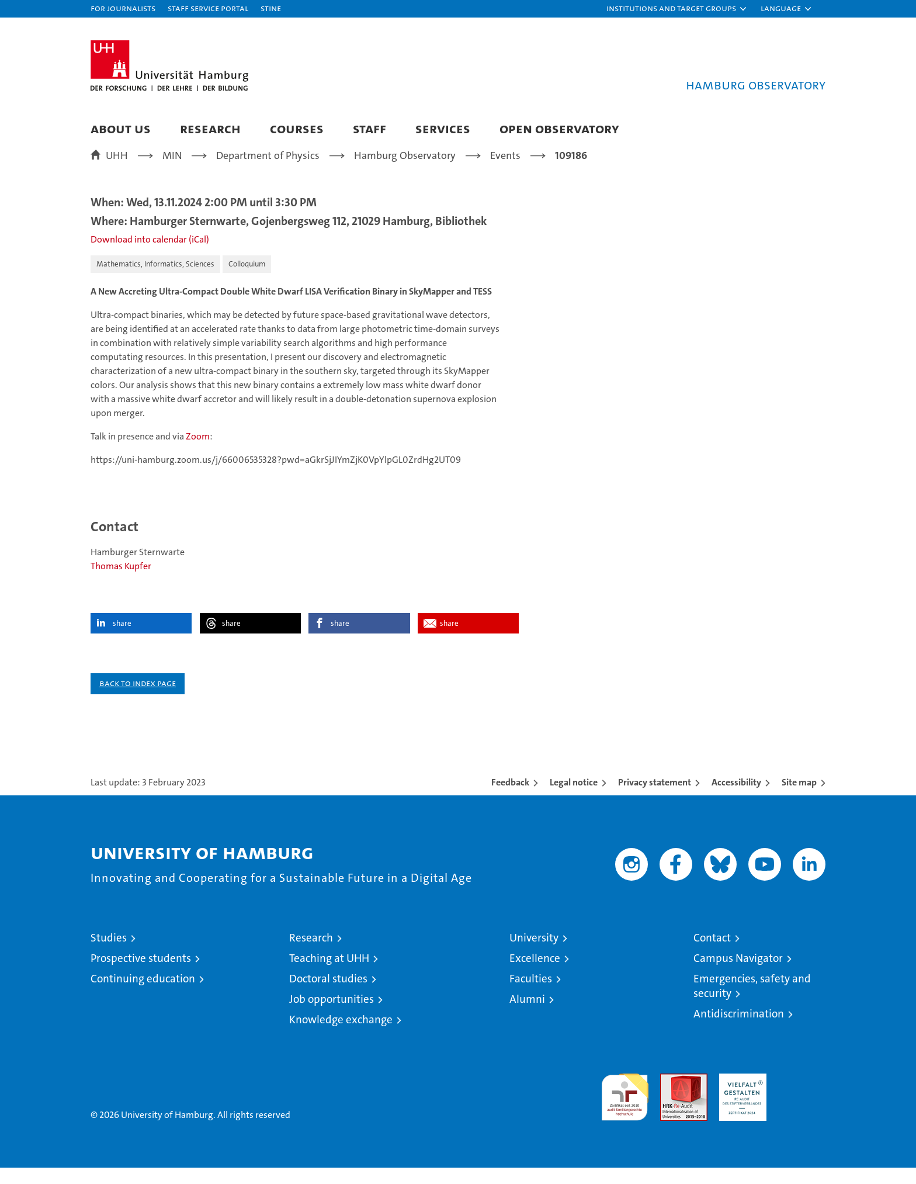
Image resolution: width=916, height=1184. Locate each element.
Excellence (534, 974)
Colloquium (246, 280)
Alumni (527, 1015)
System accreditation (801, 1102)
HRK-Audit (740, 1096)
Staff (369, 128)
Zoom (197, 452)
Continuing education (143, 995)
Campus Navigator (738, 974)
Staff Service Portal (208, 8)
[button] (677, 9)
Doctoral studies (328, 995)
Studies (109, 954)
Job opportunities (331, 1015)
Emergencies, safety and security (752, 1002)
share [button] (122, 640)
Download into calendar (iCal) (150, 256)
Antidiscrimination (738, 1030)
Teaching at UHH (329, 974)
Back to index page (137, 699)
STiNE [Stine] (271, 8)
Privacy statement (654, 798)
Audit (671, 1096)
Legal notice (574, 798)
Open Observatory (559, 128)
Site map (799, 798)
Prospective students (141, 974)
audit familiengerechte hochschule (624, 1108)
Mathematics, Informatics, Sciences (155, 280)
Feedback (510, 798)
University (533, 954)
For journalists (123, 8)
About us (121, 128)
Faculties (530, 995)
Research (210, 128)
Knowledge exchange (341, 1036)
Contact (712, 954)
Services (442, 128)
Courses (297, 128)
